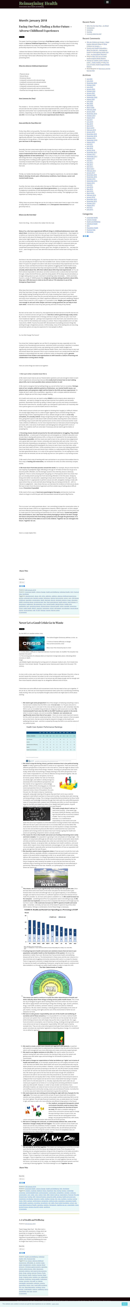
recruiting (37, 1203)
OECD (25, 1201)
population (61, 1201)
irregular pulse (27, 1277)
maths (42, 1199)
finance (39, 1273)
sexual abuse (74, 608)
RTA (20, 1287)
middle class (68, 604)
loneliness (28, 1279)
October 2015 (91, 203)
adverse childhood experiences (67, 596)
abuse (36, 596)
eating (29, 1273)
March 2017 (90, 169)
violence (34, 1289)
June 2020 (90, 101)
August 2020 (91, 99)
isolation (35, 1277)
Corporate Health (30, 592)
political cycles (53, 1201)
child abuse (75, 598)
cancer (66, 598)
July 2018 (89, 144)
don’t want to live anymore (38, 1271)
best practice (59, 598)
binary (44, 1191)
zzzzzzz (35, 1291)
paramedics (29, 1283)
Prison (21, 608)
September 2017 (92, 156)
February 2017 (91, 171)
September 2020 (92, 97)
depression (39, 1269)
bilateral (39, 1191)
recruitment (44, 1203)
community (52, 1193)
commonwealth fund (32, 1193)
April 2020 (90, 105)
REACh (34, 608)
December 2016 (92, 175)
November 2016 (92, 177)
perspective (44, 1201)
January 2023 (91, 89)
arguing (39, 1265)
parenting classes (35, 606)
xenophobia (22, 1291)
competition (60, 1193)
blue (55, 1191)
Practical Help (31, 1259)
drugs (69, 600)
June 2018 (90, 146)
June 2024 (90, 81)
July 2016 (89, 185)
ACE (40, 596)
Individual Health (65, 592)
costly (32, 1195)
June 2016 (90, 187)
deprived (47, 600)
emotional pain (38, 602)
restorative (46, 608)
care (69, 598)
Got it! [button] (124, 1304)
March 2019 (90, 128)
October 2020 (91, 95)
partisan (29, 1201)
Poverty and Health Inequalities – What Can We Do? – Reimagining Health (97, 50)
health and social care (68, 1197)
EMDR (21, 602)
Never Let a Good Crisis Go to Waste (41, 622)
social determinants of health (28, 1205)
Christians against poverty (33, 1267)
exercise (34, 1273)
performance (37, 1201)
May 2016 (90, 189)
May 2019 (90, 124)
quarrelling (22, 1285)
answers (27, 1191)
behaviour (47, 598)
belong (53, 598)
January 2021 (91, 93)
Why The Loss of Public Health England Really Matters (98, 65)
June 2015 (90, 209)
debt (48, 1195)
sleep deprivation (30, 1287)
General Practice (41, 1197)
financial (70, 1195)
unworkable (70, 1205)
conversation (36, 600)
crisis (36, 1195)
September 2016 (92, 181)
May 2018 (90, 148)
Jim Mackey (29, 1199)
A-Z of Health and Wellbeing (31, 1220)
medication (43, 1279)
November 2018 (92, 136)
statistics (46, 1205)
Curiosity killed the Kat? (94, 34)
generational (54, 602)
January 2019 (91, 132)
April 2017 (90, 167)
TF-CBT (38, 610)
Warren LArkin (55, 610)
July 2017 (89, 160)
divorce (53, 600)
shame (21, 610)
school (52, 608)
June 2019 (90, 122)
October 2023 (91, 85)
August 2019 (91, 118)
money (52, 1199)
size (75, 1203)
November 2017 (92, 152)
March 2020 (90, 107)
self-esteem (57, 608)
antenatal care (28, 598)
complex (66, 1193)
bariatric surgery (38, 598)
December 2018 (92, 134)
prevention (73, 606)
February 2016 (91, 195)
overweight (22, 1283)
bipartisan (50, 1191)
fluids (43, 1273)
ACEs (43, 596)
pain (27, 606)
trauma (48, 610)
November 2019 (92, 114)
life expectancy (38, 604)
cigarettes (29, 600)
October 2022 (91, 91)
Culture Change (40, 592)
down (20, 1273)
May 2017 (90, 165)
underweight (28, 1289)
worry (46, 1289)
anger (43, 1263)
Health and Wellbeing (52, 592)
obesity (40, 1281)
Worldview (25, 594)
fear (45, 602)
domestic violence (61, 600)
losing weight (36, 1279)
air (34, 1263)
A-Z (26, 1261)
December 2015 (92, 199)
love (44, 604)
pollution (36, 1283)
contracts (73, 1193)
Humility (89, 32)
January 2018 (91, 150)
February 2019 (91, 130)
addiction (48, 596)
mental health (50, 604)
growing (59, 1197)
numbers (64, 1199)
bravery (64, 1191)
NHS (71, 592)
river (32, 1285)
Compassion (91, 28)
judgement (29, 604)
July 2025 (89, 79)
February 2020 (91, 109)
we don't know (23, 1207)
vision (77, 1205)
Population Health (92, 228)
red (49, 1203)
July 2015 (89, 207)
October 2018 (91, 138)
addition (54, 596)
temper (21, 1289)
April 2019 (90, 126)
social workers (28, 610)
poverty (42, 1283)
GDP (34, 1197)
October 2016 (91, 179)
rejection (39, 608)
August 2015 (91, 205)
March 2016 (90, 193)
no (36, 1281)
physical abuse (45, 606)
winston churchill (33, 1207)
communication (43, 1193)
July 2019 (89, 120)
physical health (54, 606)
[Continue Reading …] (38, 1241)
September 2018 (92, 140)
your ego (29, 1291)
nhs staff (32, 1281)
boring (59, 1191)
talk (34, 610)
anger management (25, 1265)
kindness (21, 1279)
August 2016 (91, 183)
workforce (47, 1207)
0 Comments (23, 612)
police (62, 606)
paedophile (22, 606)
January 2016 (91, 197)
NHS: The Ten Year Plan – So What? (98, 26)
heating (34, 1275)
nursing (69, 1199)
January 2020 (91, 112)
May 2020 (90, 103)
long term (37, 1199)
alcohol (21, 598)
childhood (22, 600)
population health (71, 1201)
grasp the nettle (51, 1197)
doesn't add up (54, 1195)
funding (30, 1197)
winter (41, 1207)
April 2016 (90, 191)
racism (28, 1285)
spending (40, 1205)
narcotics (26, 1281)
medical (47, 1199)
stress (43, 1287)
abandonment (29, 596)
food (48, 602)
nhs (56, 1199)
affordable (30, 1263)
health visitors (63, 602)
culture (40, 1195)
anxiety (34, 1265)
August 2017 (91, 158)
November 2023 (92, 83)
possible (66, 606)
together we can (62, 1205)
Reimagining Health (38, 3)
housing (39, 1275)
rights (52, 1203)
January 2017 (91, 173)
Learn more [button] (55, 1304)
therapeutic (52, 1205)
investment (22, 1199)
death (42, 600)
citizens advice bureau (25, 1269)
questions (30, 1203)
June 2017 (90, 163)
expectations (64, 1195)
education (74, 600)
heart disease (72, 602)
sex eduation (66, 608)
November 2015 (92, 201)
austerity (33, 1191)
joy (39, 1277)
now (59, 1199)
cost (28, 1195)
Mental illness (59, 604)
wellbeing (41, 1289)
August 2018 (91, 142)
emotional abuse (28, 602)
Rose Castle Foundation (62, 1203)
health (30, 1275)
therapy (43, 610)
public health (27, 608)
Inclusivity (90, 30)
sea (23, 1287)
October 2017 (91, 154)
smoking (38, 1287)
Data (44, 1195)
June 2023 (90, 87)
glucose (24, 1275)
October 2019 (91, 116)
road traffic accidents (40, 1285)
